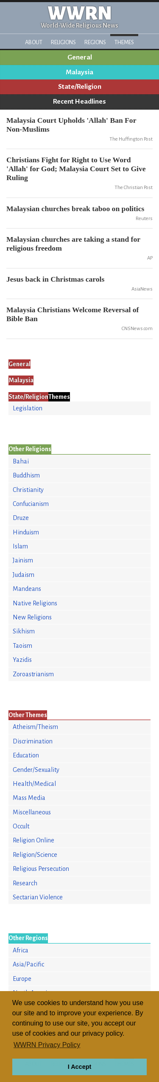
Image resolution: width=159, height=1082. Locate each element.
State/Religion (79, 86)
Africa (20, 950)
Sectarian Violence (38, 897)
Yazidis (22, 659)
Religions (63, 42)
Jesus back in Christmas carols (55, 279)
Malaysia (79, 72)
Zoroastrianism (33, 674)
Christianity (28, 489)
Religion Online (33, 840)
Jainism (23, 560)
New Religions (32, 617)
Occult (21, 826)
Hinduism (26, 532)
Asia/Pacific (28, 964)
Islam (20, 546)
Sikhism (24, 631)
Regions (95, 42)
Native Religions (35, 603)
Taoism (22, 645)
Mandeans (27, 588)
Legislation (27, 408)
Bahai (21, 461)
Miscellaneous (32, 812)
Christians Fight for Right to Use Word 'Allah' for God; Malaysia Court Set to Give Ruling (76, 168)
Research (25, 883)
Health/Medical (34, 783)
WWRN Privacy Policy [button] (47, 1044)
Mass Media (29, 797)
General (79, 57)
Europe (22, 978)
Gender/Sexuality (36, 769)
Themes (124, 42)
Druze (21, 517)
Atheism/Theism (35, 726)
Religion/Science (35, 854)
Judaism (23, 574)
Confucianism (31, 503)
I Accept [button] (79, 1066)
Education (26, 755)
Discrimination (33, 741)
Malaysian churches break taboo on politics (75, 208)
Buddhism (26, 475)
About (33, 42)
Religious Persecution (41, 868)
